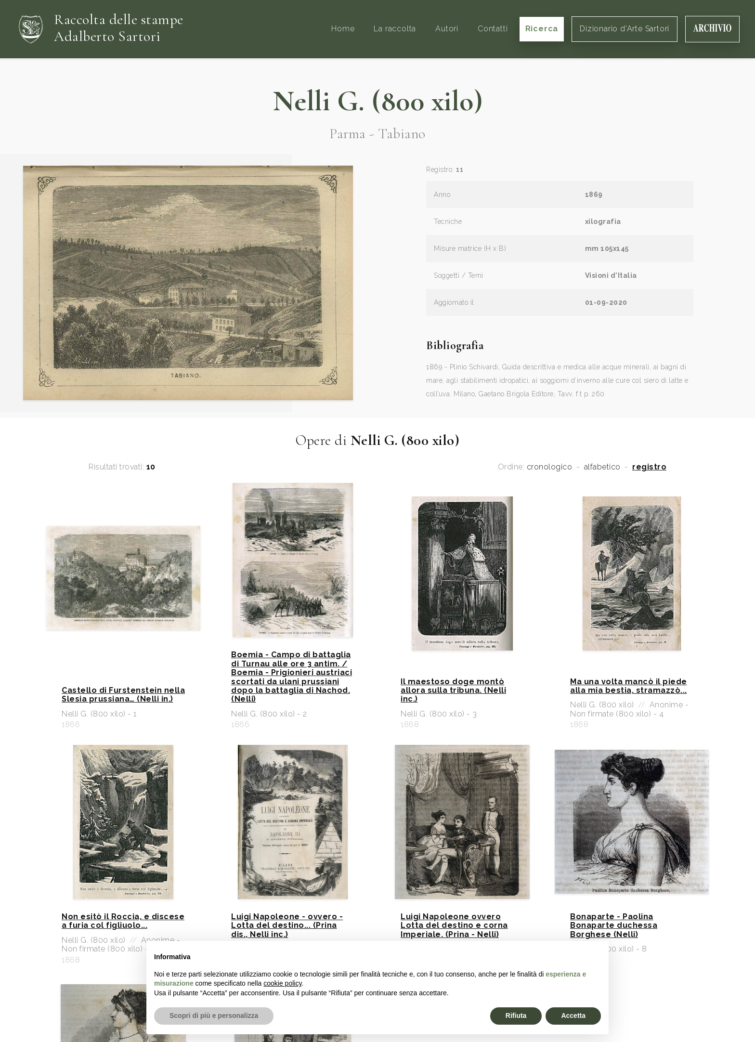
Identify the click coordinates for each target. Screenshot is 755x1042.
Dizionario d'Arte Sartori (624, 28)
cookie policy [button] (282, 983)
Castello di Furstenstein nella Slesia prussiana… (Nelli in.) (123, 694)
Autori (446, 28)
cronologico (550, 467)
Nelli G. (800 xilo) (378, 101)
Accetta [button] (573, 1015)
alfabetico (602, 467)
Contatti (493, 28)
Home (342, 28)
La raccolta (395, 28)
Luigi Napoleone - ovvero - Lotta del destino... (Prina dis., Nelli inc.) (287, 925)
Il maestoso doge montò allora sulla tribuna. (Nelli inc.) (453, 690)
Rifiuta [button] (516, 1015)
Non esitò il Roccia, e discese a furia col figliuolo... (123, 921)
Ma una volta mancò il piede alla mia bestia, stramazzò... (628, 686)
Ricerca (542, 28)
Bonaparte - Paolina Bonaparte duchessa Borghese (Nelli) (613, 925)
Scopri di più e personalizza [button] (213, 1015)
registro (649, 467)
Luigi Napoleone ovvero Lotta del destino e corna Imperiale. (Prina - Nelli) (454, 925)
